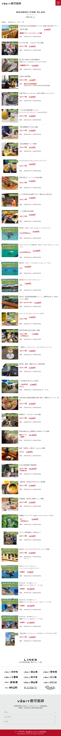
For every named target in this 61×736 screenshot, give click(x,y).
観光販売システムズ (32, 731)
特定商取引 (43, 731)
